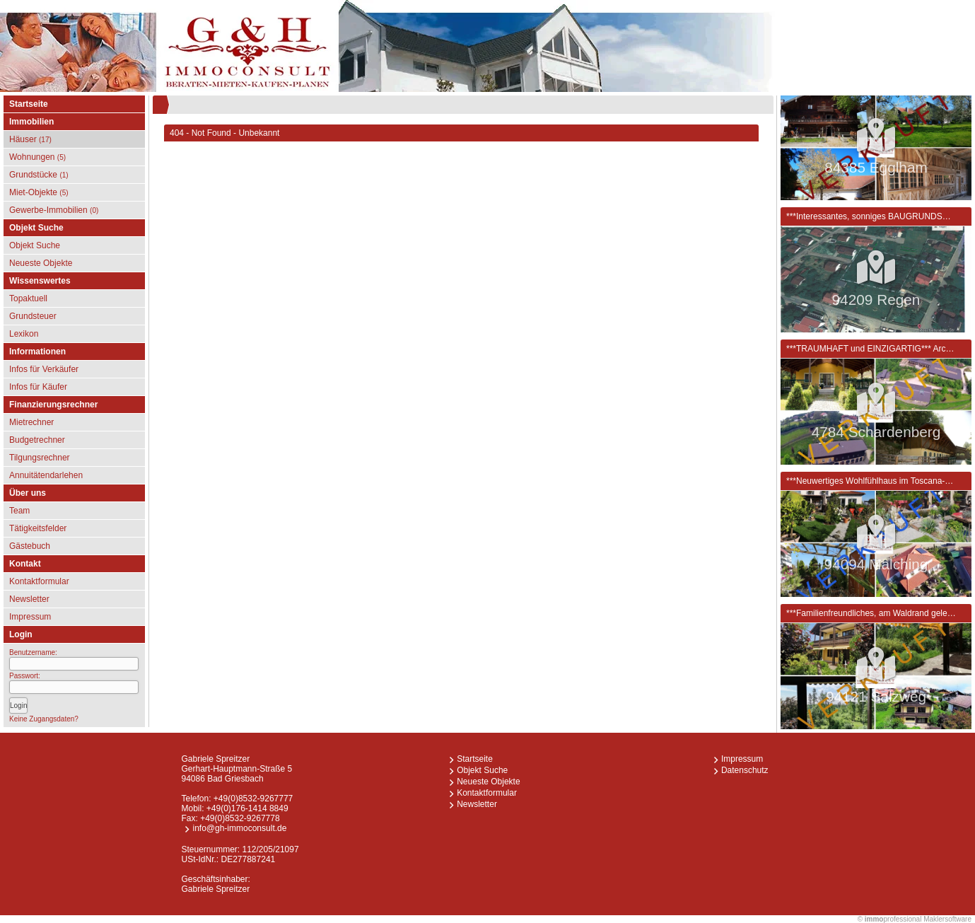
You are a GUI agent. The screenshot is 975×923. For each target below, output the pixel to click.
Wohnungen (37, 157)
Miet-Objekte (39, 192)
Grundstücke (39, 175)
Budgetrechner (37, 440)
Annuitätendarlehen (46, 475)
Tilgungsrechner (39, 458)
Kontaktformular (39, 581)
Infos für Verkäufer (43, 369)
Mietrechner (31, 422)
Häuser (30, 139)
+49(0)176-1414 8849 (247, 808)
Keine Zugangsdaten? (43, 719)
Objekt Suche (34, 245)
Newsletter (29, 599)
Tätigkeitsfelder (37, 528)
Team (19, 511)
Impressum (30, 617)
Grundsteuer (33, 316)
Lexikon (23, 334)
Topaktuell (28, 298)
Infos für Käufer (38, 387)
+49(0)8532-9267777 (253, 798)
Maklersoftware (947, 919)
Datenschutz (745, 770)
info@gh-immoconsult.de (239, 828)
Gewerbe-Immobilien (53, 210)
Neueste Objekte (40, 263)
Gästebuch (29, 546)
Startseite (28, 104)
